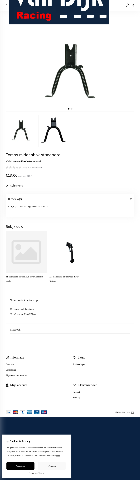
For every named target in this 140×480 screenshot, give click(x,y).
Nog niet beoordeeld (32, 167)
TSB (132, 399)
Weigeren (52, 466)
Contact (76, 379)
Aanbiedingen (79, 352)
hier (58, 455)
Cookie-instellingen (36, 473)
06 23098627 (30, 301)
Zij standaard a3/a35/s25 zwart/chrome (24, 264)
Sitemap (76, 385)
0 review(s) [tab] (70, 199)
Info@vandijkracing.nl (24, 296)
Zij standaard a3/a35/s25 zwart (64, 264)
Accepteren (20, 466)
